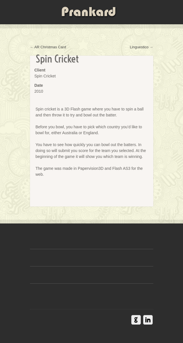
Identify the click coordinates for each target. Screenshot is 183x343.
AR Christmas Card (50, 47)
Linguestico (139, 47)
